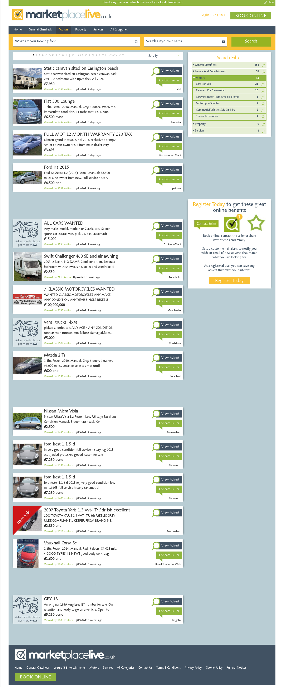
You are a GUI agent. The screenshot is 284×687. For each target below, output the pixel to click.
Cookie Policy (214, 667)
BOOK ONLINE (250, 16)
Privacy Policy (193, 667)
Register (218, 15)
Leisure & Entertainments (69, 667)
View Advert (170, 71)
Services (98, 29)
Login (205, 15)
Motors (63, 29)
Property (80, 29)
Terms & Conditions (168, 667)
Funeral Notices (236, 667)
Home (18, 29)
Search (251, 41)
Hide (269, 2)
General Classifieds (40, 29)
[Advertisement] (98, 205)
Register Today (229, 281)
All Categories (119, 29)
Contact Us (145, 667)
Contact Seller (169, 80)
